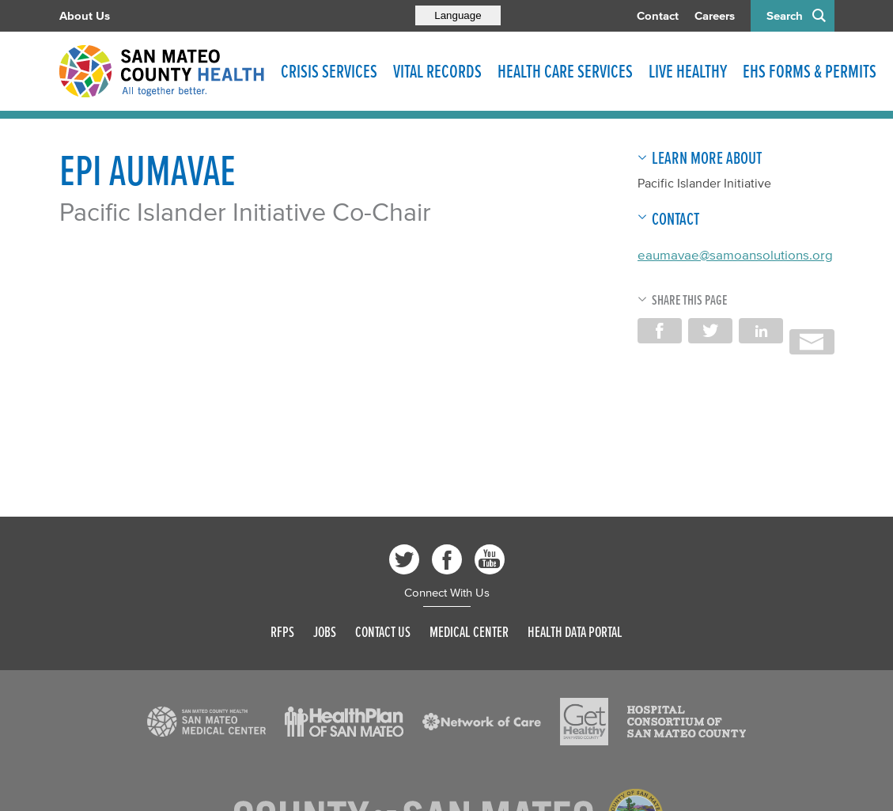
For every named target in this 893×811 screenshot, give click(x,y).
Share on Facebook (660, 330)
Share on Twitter (710, 330)
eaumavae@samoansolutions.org (735, 254)
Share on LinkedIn (761, 330)
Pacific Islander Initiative (704, 183)
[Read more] (206, 722)
